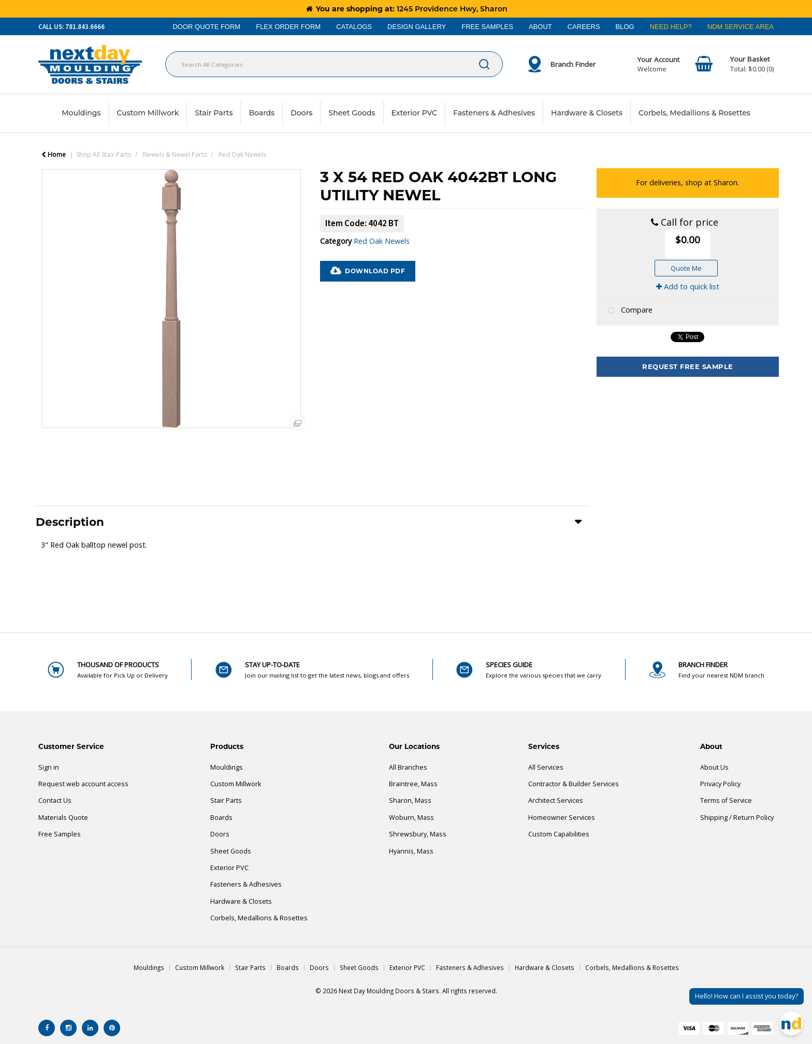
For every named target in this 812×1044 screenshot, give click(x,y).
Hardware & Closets (586, 112)
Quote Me (686, 268)
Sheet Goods (351, 112)
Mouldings (81, 112)
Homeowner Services (561, 817)
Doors (301, 112)
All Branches (408, 767)
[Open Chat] (791, 1023)
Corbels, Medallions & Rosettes (694, 112)
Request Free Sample (687, 366)
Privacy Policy (720, 784)
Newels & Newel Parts (175, 154)
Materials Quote (63, 817)
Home (53, 154)
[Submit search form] (484, 64)
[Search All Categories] (334, 64)
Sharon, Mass (410, 800)
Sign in (48, 767)
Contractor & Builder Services (573, 784)
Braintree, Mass (413, 784)
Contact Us (54, 800)
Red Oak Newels (242, 154)
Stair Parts (214, 112)
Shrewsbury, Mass (417, 834)
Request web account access (83, 784)
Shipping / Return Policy (737, 817)
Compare (628, 310)
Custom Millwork (148, 112)
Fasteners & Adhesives (494, 112)
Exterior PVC (415, 112)
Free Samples (59, 834)
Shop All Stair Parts (103, 154)
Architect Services (555, 800)
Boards (261, 112)
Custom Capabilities (558, 834)
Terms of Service (726, 800)
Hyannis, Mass (411, 851)
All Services (545, 767)
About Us (714, 767)
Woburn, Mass (411, 817)
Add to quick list (687, 286)
